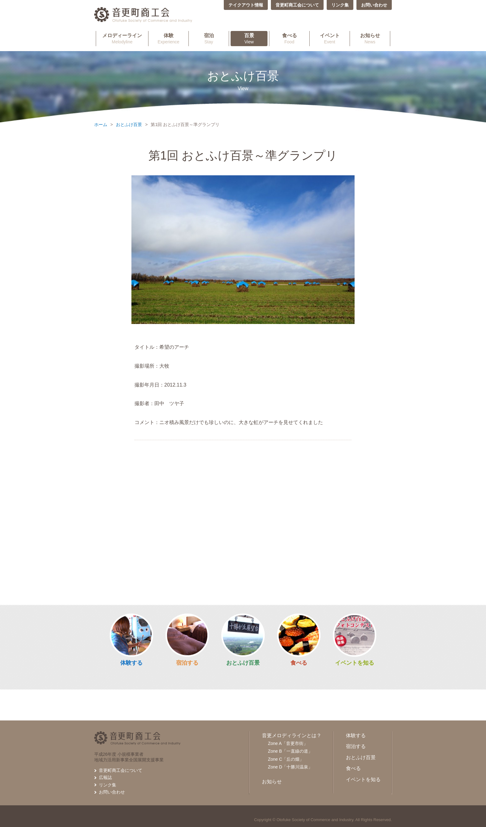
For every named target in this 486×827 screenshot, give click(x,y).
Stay (208, 38)
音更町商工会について (297, 4)
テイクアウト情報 (245, 4)
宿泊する (187, 663)
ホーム (100, 124)
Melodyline (122, 38)
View (249, 38)
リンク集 (340, 4)
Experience (168, 38)
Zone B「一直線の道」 (290, 751)
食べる (298, 663)
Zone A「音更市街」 (288, 743)
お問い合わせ (374, 4)
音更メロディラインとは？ (291, 735)
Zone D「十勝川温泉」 (290, 766)
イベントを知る (354, 663)
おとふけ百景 (129, 124)
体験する (131, 663)
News (369, 38)
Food (289, 38)
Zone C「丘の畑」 (286, 759)
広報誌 (105, 777)
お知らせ (272, 781)
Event (329, 38)
